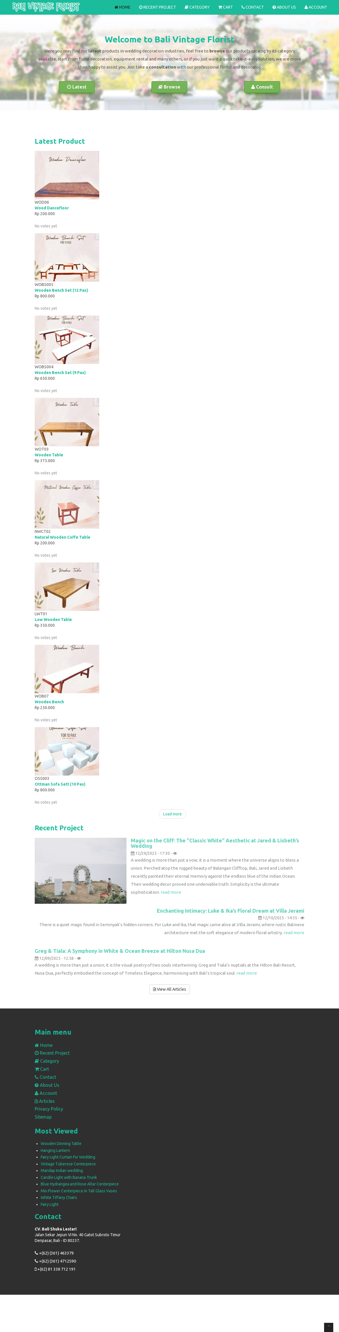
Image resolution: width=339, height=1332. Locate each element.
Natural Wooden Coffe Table (62, 537)
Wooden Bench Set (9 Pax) (60, 372)
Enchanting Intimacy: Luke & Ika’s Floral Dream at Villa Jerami (230, 911)
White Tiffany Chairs (59, 1197)
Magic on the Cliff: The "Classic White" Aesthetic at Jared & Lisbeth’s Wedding (215, 843)
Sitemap (43, 1116)
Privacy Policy (49, 1108)
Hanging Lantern (55, 1150)
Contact (252, 7)
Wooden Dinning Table (61, 1143)
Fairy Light (50, 1204)
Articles (45, 1101)
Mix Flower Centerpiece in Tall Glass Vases (79, 1191)
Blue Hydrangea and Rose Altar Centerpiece (80, 1184)
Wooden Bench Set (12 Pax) (61, 290)
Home (122, 7)
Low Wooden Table (53, 619)
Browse (169, 86)
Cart (225, 7)
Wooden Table (49, 455)
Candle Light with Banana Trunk (69, 1177)
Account (316, 7)
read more (171, 892)
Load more (172, 814)
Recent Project (157, 7)
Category (197, 7)
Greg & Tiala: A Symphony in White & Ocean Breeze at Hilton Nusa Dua (120, 951)
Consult (262, 86)
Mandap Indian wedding (62, 1170)
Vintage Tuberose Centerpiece (68, 1164)
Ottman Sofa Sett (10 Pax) (60, 784)
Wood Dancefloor (52, 208)
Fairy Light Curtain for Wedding (68, 1157)
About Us (284, 7)
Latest (77, 86)
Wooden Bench (49, 702)
